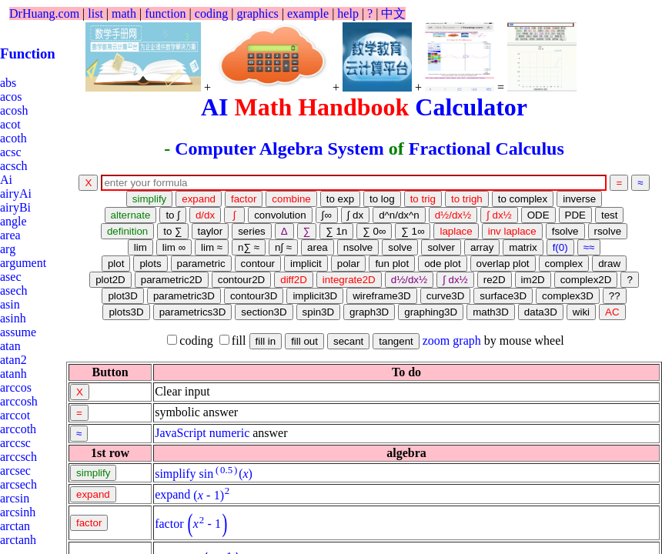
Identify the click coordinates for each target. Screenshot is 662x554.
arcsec (15, 470)
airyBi (15, 207)
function (165, 13)
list (95, 13)
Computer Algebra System (279, 148)
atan (10, 345)
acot (10, 124)
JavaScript (180, 432)
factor (169, 523)
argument (23, 262)
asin (10, 304)
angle (13, 221)
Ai (6, 179)
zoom (436, 340)
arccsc (15, 442)
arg (7, 248)
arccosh (19, 401)
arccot (15, 415)
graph (466, 340)
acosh (14, 110)
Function (27, 53)
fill (232, 340)
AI (215, 107)
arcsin (14, 498)
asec (11, 276)
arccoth (18, 429)
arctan (15, 525)
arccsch (18, 456)
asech (14, 290)
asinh (13, 318)
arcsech (18, 484)
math (124, 13)
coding (212, 13)
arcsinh (17, 512)
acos (11, 96)
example (308, 13)
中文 (393, 13)
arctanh (18, 539)
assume (18, 332)
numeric (229, 432)
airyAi (16, 193)
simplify (175, 473)
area (10, 235)
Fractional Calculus (486, 148)
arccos (16, 387)
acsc (11, 152)
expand (172, 495)
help (348, 13)
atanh (13, 373)
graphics (258, 13)
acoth (13, 138)
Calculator (471, 107)
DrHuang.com (44, 13)
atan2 (13, 359)
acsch (14, 165)
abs (8, 82)
